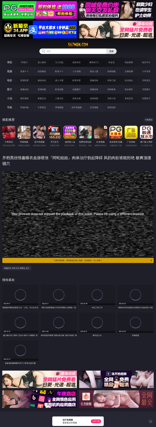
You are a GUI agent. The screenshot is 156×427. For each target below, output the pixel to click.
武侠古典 (76, 98)
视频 (9, 71)
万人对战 (59, 62)
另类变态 (146, 80)
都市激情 (24, 98)
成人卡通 (59, 80)
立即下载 (96, 421)
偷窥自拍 (24, 89)
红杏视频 (94, 107)
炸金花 (111, 62)
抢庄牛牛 (146, 62)
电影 (9, 80)
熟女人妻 (94, 71)
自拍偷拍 (42, 71)
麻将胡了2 (94, 62)
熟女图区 (129, 89)
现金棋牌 (129, 62)
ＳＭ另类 (146, 71)
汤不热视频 (76, 107)
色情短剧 (111, 107)
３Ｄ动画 (76, 71)
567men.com (78, 44)
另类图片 (146, 89)
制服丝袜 (94, 80)
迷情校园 (94, 98)
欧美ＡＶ (59, 71)
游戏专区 (76, 62)
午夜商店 (42, 107)
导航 (9, 107)
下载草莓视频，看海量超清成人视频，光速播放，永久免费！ (103, 260)
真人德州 (42, 62)
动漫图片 (76, 89)
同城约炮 (24, 107)
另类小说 (111, 98)
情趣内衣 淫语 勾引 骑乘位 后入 (16, 268)
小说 (9, 98)
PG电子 (24, 62)
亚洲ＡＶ (24, 71)
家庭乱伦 (42, 98)
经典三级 (111, 80)
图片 (9, 89)
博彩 (9, 62)
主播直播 (129, 71)
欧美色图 (59, 89)
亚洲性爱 (24, 80)
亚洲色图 (42, 89)
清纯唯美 (111, 89)
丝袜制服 (111, 71)
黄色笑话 (129, 98)
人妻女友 (59, 98)
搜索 (111, 51)
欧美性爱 (76, 80)
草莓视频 (59, 107)
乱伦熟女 (129, 80)
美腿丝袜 (94, 89)
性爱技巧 (146, 98)
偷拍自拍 (42, 80)
